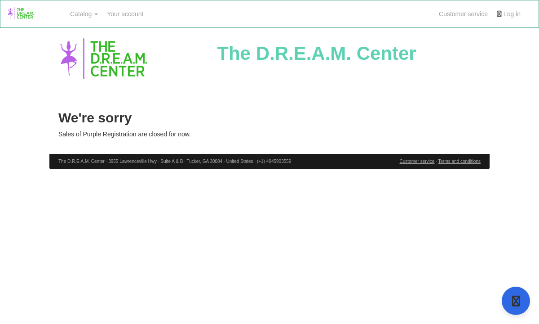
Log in (509, 14)
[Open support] (516, 301)
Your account (125, 14)
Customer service (463, 14)
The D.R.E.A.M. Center (316, 53)
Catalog (84, 14)
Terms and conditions (459, 161)
